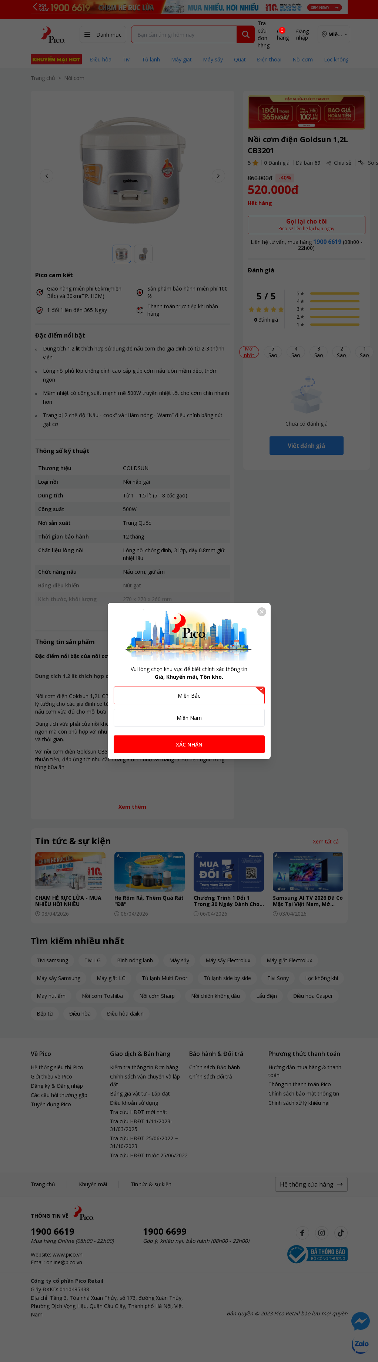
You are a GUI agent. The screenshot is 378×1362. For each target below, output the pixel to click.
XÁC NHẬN (189, 744)
